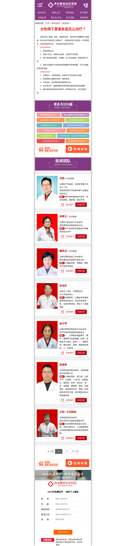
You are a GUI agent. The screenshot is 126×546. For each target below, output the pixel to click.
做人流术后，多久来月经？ (50, 120)
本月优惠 (70, 17)
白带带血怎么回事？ (78, 131)
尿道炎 (66, 23)
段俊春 (63, 364)
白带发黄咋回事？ (46, 136)
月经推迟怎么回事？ (77, 120)
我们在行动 (56, 17)
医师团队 (70, 12)
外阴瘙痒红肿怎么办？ (49, 125)
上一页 (50, 451)
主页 (47, 23)
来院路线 (84, 17)
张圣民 (63, 285)
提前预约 (70, 205)
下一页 (75, 451)
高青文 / (64, 216)
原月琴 (63, 323)
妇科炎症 (56, 23)
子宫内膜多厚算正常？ (50, 141)
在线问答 (42, 17)
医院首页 (42, 12)
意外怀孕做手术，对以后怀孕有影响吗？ (73, 136)
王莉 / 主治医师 (67, 412)
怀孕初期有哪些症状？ (48, 115)
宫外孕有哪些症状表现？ (76, 125)
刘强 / (62, 178)
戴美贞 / (64, 251)
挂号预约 (84, 12)
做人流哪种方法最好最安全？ (75, 115)
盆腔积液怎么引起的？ (77, 141)
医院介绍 (56, 12)
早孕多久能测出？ (51, 131)
